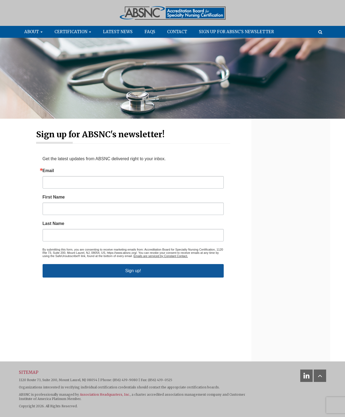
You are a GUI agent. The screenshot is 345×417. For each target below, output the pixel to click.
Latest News (118, 31)
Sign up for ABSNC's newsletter (236, 31)
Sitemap (28, 372)
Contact (177, 31)
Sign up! (133, 270)
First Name (54, 197)
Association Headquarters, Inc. (105, 394)
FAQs (149, 31)
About (33, 31)
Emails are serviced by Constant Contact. (160, 256)
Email (48, 171)
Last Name (53, 223)
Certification (72, 31)
